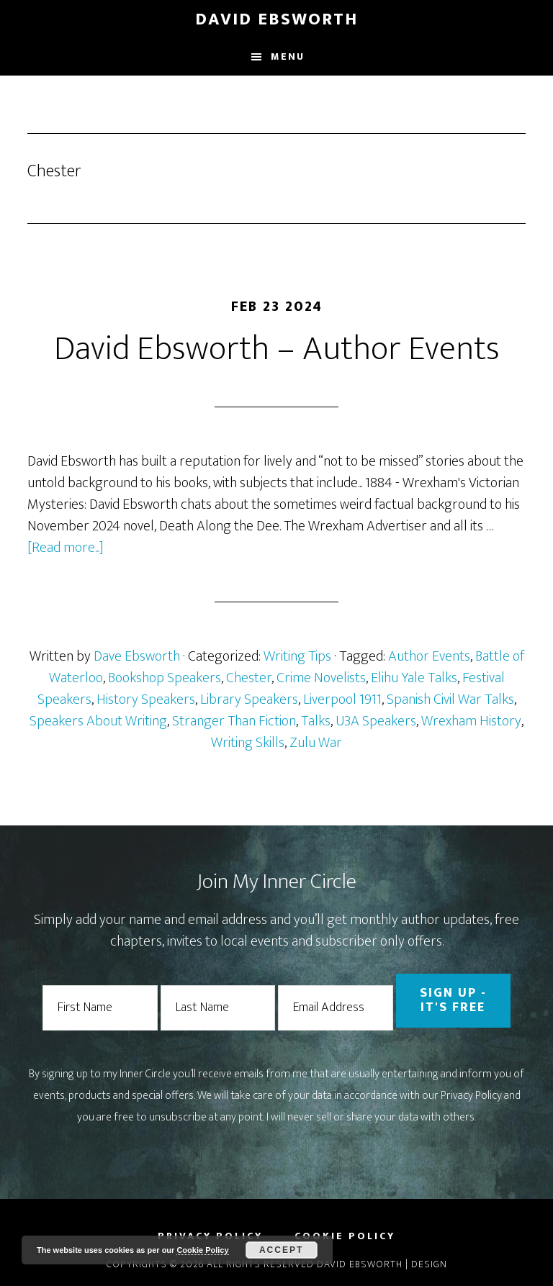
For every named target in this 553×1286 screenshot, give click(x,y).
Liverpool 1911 (342, 699)
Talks (316, 721)
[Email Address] (335, 1008)
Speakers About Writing (98, 721)
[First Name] (100, 1008)
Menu (288, 56)
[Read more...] (65, 547)
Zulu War (315, 742)
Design (429, 1264)
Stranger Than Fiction (234, 721)
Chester (248, 678)
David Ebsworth (276, 19)
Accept (281, 1250)
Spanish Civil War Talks (450, 699)
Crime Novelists (321, 678)
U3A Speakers (376, 721)
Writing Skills (247, 742)
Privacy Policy (471, 1095)
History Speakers (145, 699)
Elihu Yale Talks (414, 678)
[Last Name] (218, 1008)
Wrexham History (471, 721)
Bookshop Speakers (164, 678)
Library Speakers (249, 699)
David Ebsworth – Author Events (277, 349)
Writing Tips (297, 656)
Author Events (429, 656)
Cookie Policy (202, 1250)
